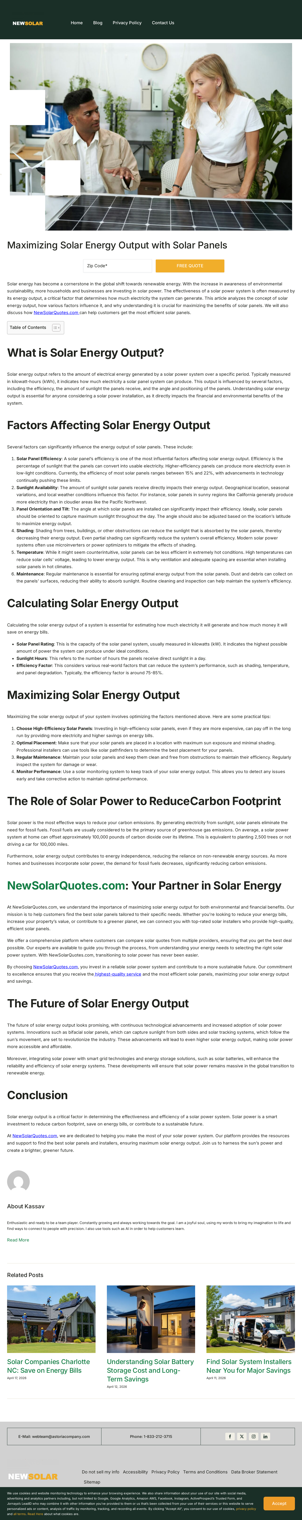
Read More (18, 1239)
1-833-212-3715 (158, 1436)
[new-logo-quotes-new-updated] (28, 14)
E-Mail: (25, 1436)
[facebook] (230, 1436)
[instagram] (253, 1436)
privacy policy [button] (246, 1509)
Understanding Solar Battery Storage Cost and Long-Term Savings (150, 1370)
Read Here (35, 1514)
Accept (279, 1503)
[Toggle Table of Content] (54, 328)
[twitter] (242, 1436)
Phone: (137, 1436)
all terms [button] (19, 1514)
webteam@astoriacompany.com (61, 1436)
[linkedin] (265, 1436)
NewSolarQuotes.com (57, 312)
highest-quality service (117, 974)
